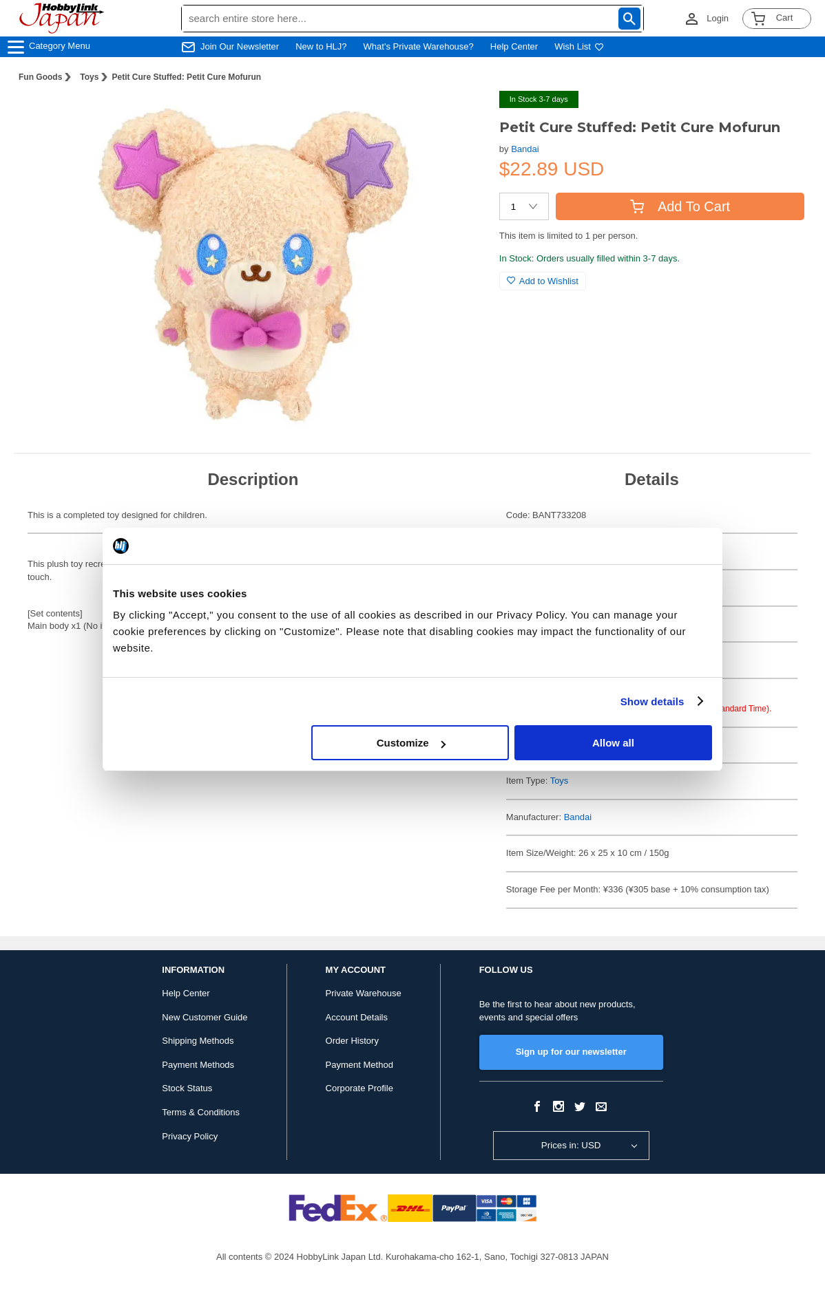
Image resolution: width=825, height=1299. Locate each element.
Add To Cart (680, 206)
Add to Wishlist (542, 281)
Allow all (613, 743)
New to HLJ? (320, 46)
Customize (411, 743)
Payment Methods (198, 1065)
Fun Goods (40, 77)
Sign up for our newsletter (571, 1051)
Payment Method (359, 1065)
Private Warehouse (363, 993)
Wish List (579, 46)
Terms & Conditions (201, 1112)
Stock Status (187, 1088)
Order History (352, 1040)
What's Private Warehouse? (419, 46)
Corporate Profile (359, 1088)
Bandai (525, 149)
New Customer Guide (204, 1017)
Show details (652, 701)
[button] (461, 116)
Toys (89, 77)
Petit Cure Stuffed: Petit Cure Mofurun (186, 77)
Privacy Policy (190, 1136)
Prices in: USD (571, 1145)
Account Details (357, 1017)
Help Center (514, 46)
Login (718, 18)
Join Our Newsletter (239, 46)
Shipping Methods (197, 1040)
